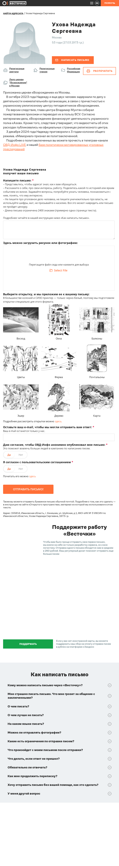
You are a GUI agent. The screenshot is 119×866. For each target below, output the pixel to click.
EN (97, 3)
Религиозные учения (47, 70)
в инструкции (10, 504)
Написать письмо (72, 60)
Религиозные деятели (16, 70)
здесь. (58, 421)
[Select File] (59, 270)
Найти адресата (13, 13)
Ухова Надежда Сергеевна (40, 13)
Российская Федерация (73, 70)
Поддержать (28, 643)
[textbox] (59, 266)
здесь (32, 476)
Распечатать (99, 71)
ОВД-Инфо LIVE (14, 145)
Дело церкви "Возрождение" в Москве (18, 82)
